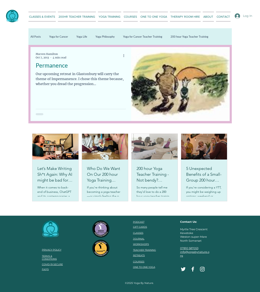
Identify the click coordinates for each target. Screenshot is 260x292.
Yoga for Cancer (58, 36)
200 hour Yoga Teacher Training (189, 36)
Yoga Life (81, 36)
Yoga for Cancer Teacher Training (142, 36)
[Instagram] (202, 269)
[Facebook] (193, 269)
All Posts (36, 36)
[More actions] (125, 55)
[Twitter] (183, 269)
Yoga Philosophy (105, 36)
